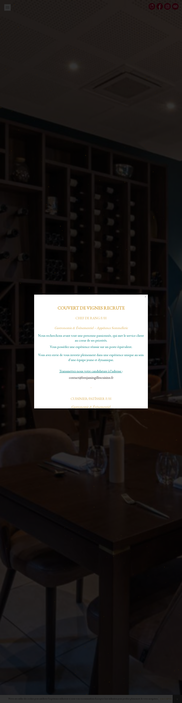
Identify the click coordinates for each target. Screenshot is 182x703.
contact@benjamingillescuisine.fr (91, 377)
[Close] (145, 297)
